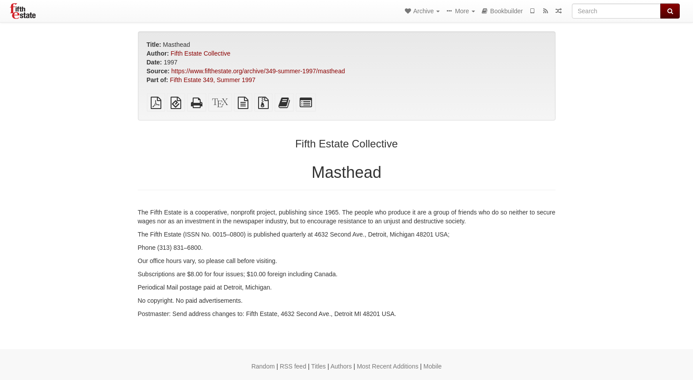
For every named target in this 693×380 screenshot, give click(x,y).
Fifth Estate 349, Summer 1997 (212, 79)
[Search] (616, 11)
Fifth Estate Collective (200, 53)
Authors (341, 366)
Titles (318, 366)
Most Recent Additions (387, 366)
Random (263, 366)
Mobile (432, 366)
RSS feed (293, 366)
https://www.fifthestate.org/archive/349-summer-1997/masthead (258, 71)
